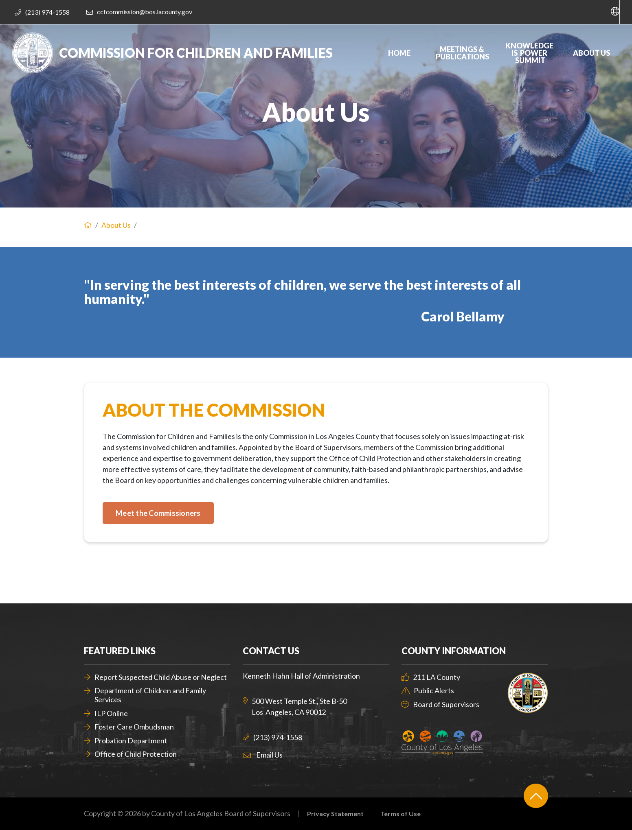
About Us (116, 225)
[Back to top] (536, 796)
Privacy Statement (335, 813)
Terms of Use (400, 813)
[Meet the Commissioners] (158, 513)
